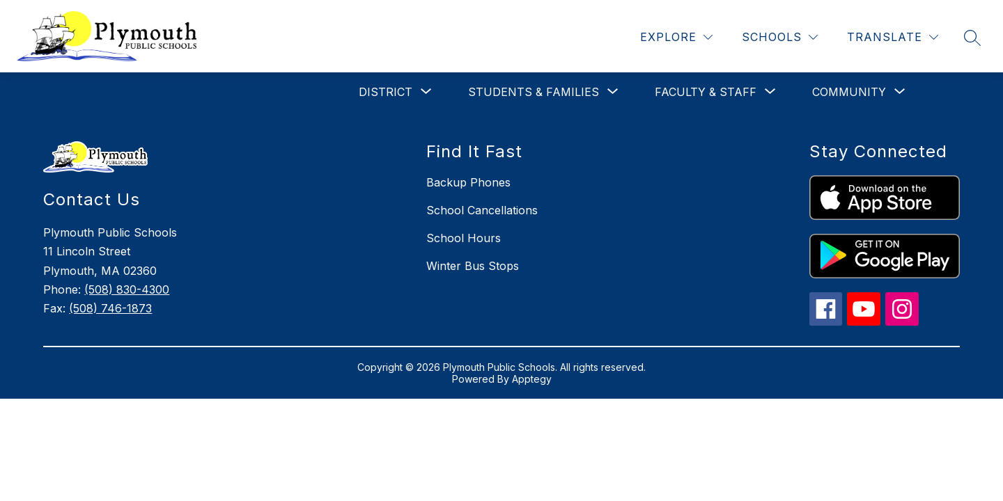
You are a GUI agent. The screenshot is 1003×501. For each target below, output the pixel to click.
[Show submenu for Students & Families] (533, 92)
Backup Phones (468, 182)
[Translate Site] (892, 37)
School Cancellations (482, 210)
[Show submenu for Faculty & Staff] (705, 92)
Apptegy (532, 379)
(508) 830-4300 (126, 289)
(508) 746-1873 (110, 308)
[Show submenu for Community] (849, 92)
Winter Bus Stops (472, 266)
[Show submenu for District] (385, 92)
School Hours (463, 238)
